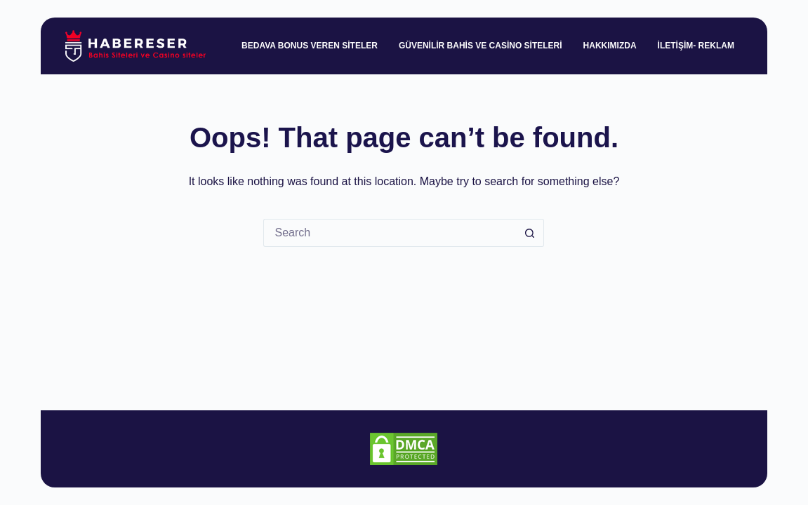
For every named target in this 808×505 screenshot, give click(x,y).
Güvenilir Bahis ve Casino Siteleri (480, 45)
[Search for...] (389, 233)
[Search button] (530, 233)
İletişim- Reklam (696, 45)
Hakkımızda (610, 45)
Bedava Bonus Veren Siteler (309, 45)
